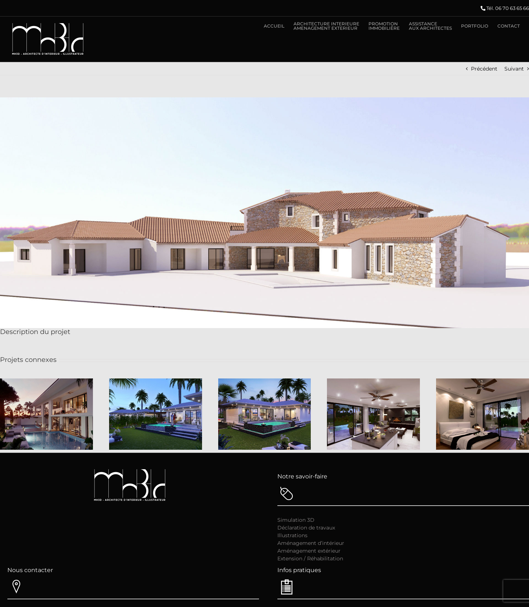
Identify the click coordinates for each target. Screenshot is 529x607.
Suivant (514, 68)
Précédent (484, 68)
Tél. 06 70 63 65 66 (507, 8)
